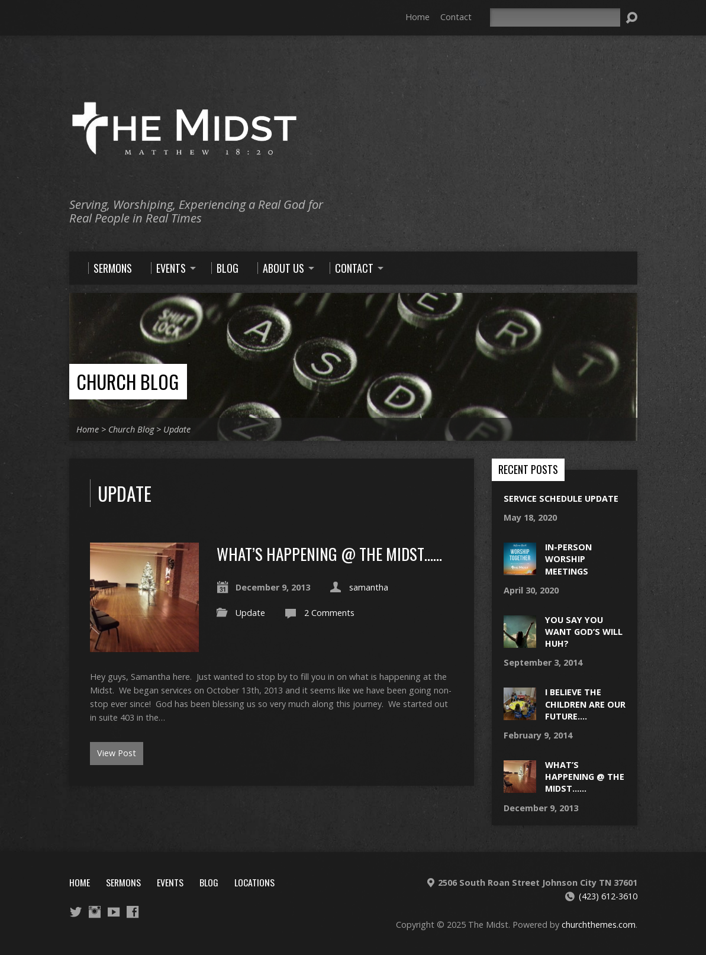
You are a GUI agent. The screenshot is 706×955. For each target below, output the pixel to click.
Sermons (123, 882)
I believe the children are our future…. (585, 703)
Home (417, 16)
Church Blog (127, 381)
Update (177, 429)
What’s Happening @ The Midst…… (329, 553)
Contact (456, 16)
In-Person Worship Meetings (568, 558)
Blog (208, 882)
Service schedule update (561, 498)
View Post (116, 753)
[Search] (555, 17)
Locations (254, 882)
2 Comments (329, 612)
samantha (368, 587)
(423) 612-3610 (608, 896)
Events (170, 882)
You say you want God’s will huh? (584, 631)
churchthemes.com (599, 924)
